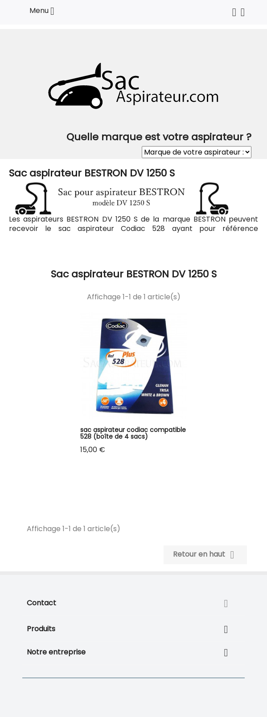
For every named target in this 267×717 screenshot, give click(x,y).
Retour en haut (205, 555)
